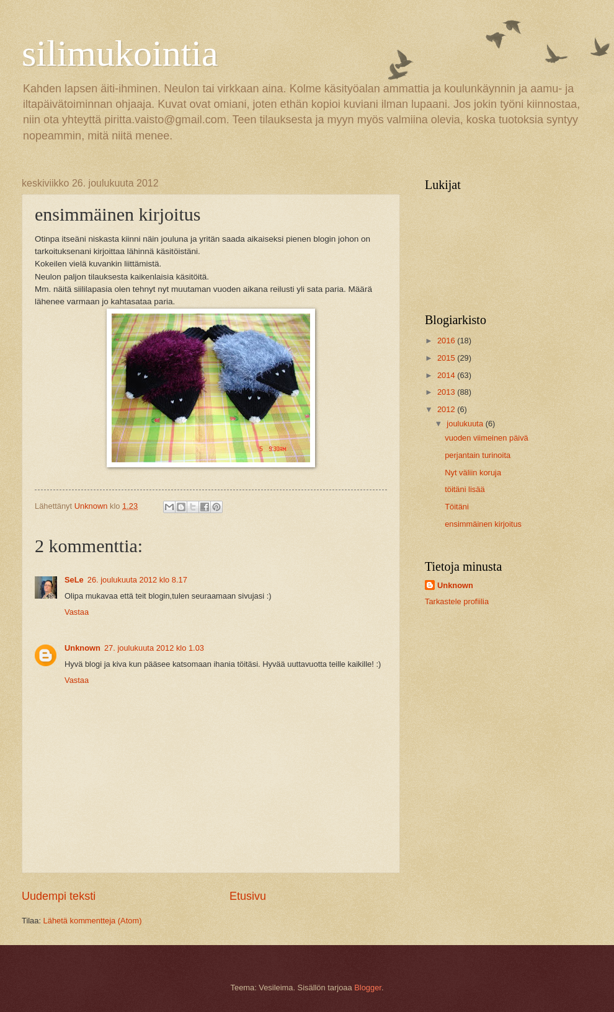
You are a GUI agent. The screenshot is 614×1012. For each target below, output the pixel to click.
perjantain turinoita (477, 455)
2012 (447, 409)
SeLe (74, 579)
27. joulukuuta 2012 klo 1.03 (154, 648)
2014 (447, 375)
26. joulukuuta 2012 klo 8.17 (137, 579)
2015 (447, 358)
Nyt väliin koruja (473, 472)
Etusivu (247, 896)
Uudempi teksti (59, 896)
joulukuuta (466, 423)
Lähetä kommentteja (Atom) (92, 920)
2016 (447, 340)
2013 (447, 392)
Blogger (367, 987)
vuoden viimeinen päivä (486, 437)
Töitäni (457, 506)
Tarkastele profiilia (457, 601)
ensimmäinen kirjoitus (483, 524)
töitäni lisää (464, 489)
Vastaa (77, 612)
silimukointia (120, 53)
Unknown (82, 648)
